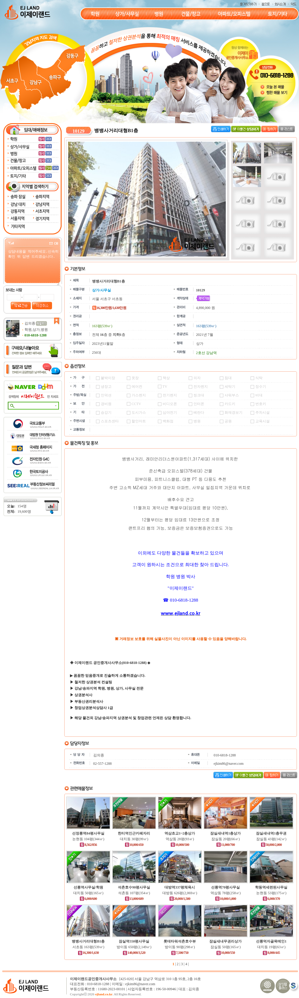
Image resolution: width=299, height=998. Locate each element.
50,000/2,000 (271, 845)
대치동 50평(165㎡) (88, 893)
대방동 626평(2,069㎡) (179, 893)
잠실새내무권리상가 (225, 941)
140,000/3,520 (134, 953)
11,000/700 (225, 845)
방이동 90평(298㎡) (180, 947)
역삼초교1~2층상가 (179, 833)
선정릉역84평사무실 (88, 833)
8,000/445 (271, 953)
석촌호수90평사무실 (134, 887)
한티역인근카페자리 (134, 833)
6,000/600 (88, 899)
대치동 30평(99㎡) (134, 839)
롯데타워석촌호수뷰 (180, 941)
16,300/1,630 (88, 953)
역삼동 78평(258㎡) (225, 893)
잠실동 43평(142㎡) (271, 839)
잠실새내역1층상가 (225, 833)
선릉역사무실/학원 (88, 887)
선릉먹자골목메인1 (271, 941)
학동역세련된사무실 (271, 887)
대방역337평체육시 (179, 887)
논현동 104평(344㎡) (88, 839)
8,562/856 (88, 845)
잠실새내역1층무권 (271, 833)
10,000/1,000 (225, 899)
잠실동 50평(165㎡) (225, 947)
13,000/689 (134, 899)
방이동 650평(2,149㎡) (134, 947)
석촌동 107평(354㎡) (134, 893)
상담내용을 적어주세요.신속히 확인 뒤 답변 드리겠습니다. (33, 267)
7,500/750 (179, 953)
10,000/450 (134, 845)
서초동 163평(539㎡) (88, 947)
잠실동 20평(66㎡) (225, 839)
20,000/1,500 (179, 899)
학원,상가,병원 (36, 329)
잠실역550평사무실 (134, 941)
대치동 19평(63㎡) (271, 947)
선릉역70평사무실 (225, 887)
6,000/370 (271, 899)
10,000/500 (179, 845)
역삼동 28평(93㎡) (180, 839)
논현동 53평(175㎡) (271, 893)
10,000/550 (225, 953)
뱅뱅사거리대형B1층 (88, 941)
